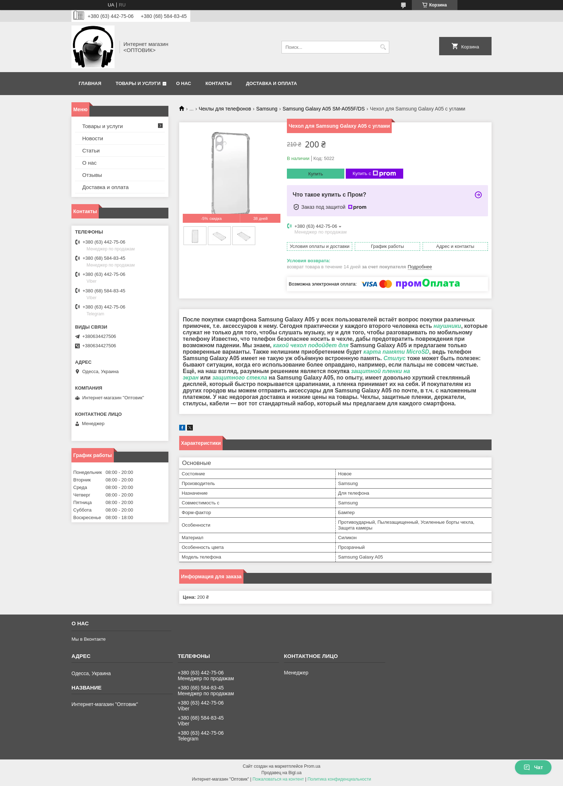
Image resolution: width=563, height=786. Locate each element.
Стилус (394, 358)
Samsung (267, 109)
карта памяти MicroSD (396, 352)
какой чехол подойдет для (310, 345)
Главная (90, 83)
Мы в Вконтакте (88, 639)
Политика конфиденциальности (339, 779)
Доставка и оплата (271, 83)
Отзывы (92, 175)
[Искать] (383, 47)
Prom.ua (312, 766)
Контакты (218, 83)
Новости (92, 138)
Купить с (374, 173)
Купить (315, 174)
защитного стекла (239, 378)
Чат (533, 767)
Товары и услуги (138, 83)
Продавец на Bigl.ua (281, 772)
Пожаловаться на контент (278, 779)
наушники (447, 326)
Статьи (91, 150)
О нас (183, 83)
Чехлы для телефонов (225, 109)
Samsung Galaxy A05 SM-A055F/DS (324, 109)
